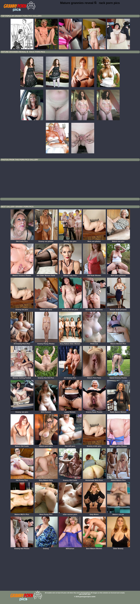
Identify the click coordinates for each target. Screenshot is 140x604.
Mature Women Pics (118, 343)
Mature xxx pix (118, 513)
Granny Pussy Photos (46, 343)
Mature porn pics (46, 445)
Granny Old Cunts (70, 479)
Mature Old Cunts (22, 445)
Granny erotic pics (94, 445)
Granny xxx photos (46, 240)
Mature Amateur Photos (22, 274)
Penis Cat (94, 343)
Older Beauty (118, 547)
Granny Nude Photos (94, 411)
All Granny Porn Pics (22, 343)
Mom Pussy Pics (46, 513)
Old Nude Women (94, 274)
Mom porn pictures (118, 274)
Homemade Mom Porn (94, 479)
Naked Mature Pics (118, 479)
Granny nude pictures (94, 309)
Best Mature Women (94, 547)
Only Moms (94, 513)
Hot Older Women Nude (46, 274)
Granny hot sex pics (70, 309)
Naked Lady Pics (70, 274)
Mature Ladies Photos (118, 445)
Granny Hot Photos (22, 547)
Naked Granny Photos (118, 377)
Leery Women (70, 411)
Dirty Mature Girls (46, 479)
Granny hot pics (22, 309)
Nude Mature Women (118, 411)
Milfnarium (70, 547)
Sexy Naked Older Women (70, 343)
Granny (46, 547)
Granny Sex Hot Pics (46, 377)
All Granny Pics (70, 377)
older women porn (70, 513)
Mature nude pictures (118, 309)
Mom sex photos (94, 240)
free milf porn (70, 445)
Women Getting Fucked (22, 377)
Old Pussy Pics (22, 479)
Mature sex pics (118, 240)
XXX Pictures (46, 411)
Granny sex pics (70, 240)
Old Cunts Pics (22, 240)
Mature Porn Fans (94, 377)
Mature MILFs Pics (22, 513)
